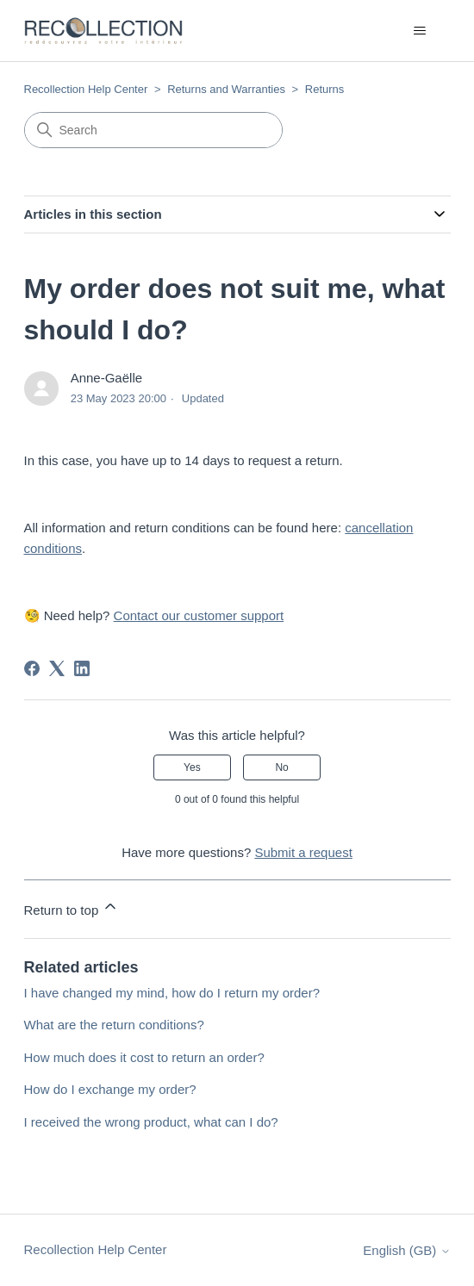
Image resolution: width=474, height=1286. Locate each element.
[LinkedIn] (82, 668)
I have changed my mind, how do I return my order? (172, 992)
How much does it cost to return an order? (144, 1057)
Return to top (72, 907)
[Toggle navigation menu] (420, 31)
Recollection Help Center (86, 89)
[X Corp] (57, 668)
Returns (325, 89)
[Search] (153, 130)
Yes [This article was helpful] (192, 767)
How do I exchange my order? (110, 1089)
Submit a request (303, 852)
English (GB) (406, 1250)
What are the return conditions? (114, 1024)
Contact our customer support (199, 615)
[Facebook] (32, 668)
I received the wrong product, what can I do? (151, 1122)
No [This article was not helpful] (281, 767)
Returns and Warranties (226, 89)
